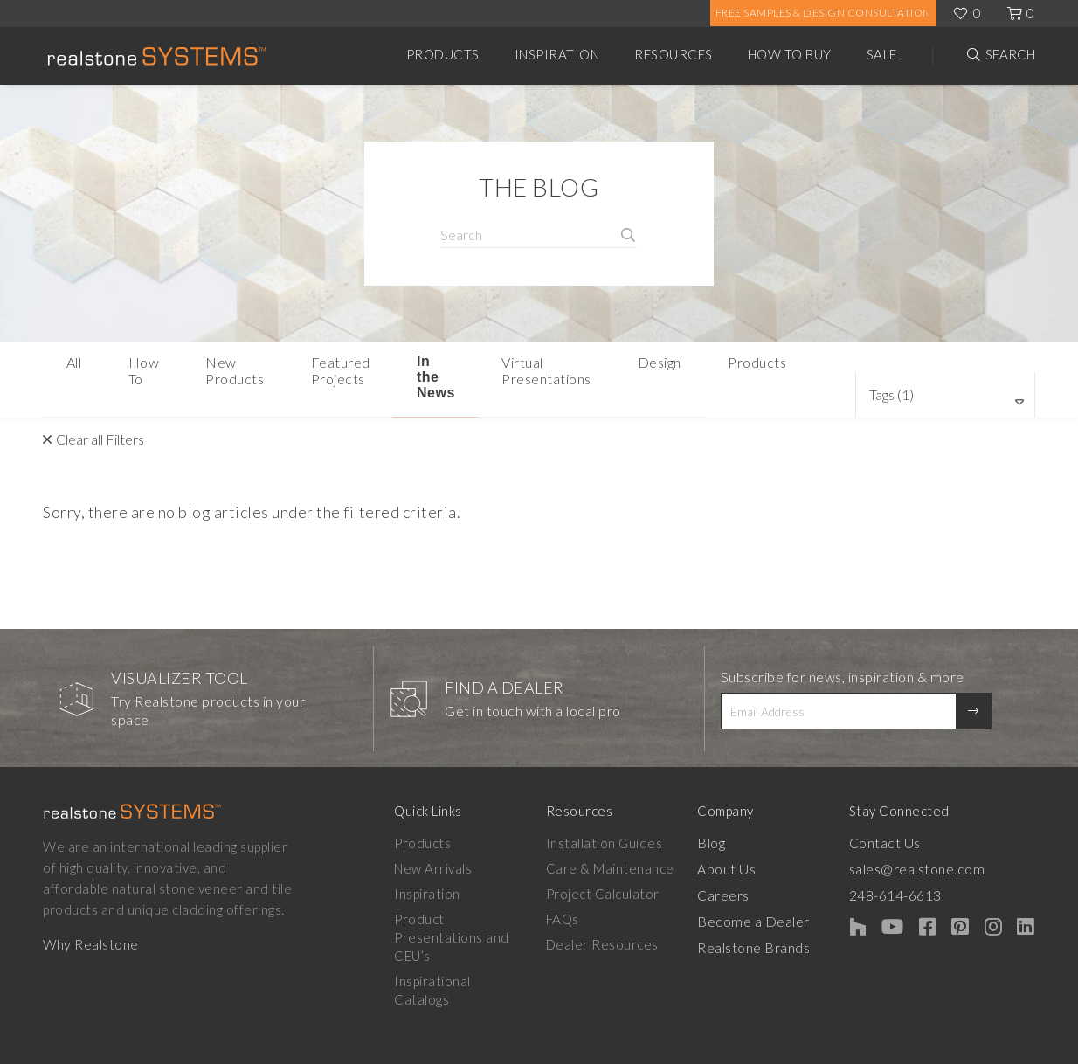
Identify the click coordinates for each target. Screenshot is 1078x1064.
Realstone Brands (774, 916)
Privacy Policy (854, 1047)
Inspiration (557, 54)
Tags (917, 365)
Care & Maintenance (620, 840)
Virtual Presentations (634, 367)
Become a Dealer (772, 891)
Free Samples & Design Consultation (823, 12)
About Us (747, 840)
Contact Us (916, 815)
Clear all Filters (100, 411)
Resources (673, 54)
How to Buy (790, 54)
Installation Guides (615, 815)
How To (130, 367)
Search (1010, 54)
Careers (745, 866)
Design (754, 367)
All (66, 367)
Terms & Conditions (974, 1047)
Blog (732, 815)
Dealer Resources (612, 916)
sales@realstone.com (947, 840)
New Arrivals (433, 840)
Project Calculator (613, 866)
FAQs (573, 891)
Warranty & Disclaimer (726, 1047)
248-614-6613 (927, 866)
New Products (232, 367)
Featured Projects (368, 367)
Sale (882, 54)
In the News (497, 367)
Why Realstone (90, 916)
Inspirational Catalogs (461, 935)
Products (443, 54)
